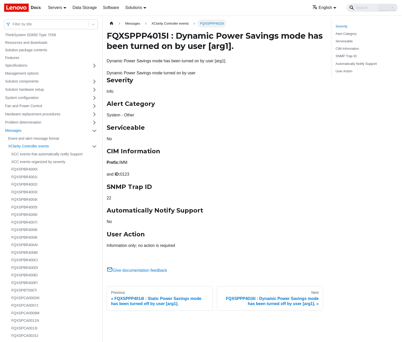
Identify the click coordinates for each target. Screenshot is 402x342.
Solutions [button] (133, 7)
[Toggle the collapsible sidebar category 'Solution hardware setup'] (94, 90)
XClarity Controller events (28, 146)
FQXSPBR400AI (24, 245)
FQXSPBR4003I (24, 192)
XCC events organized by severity (38, 162)
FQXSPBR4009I (24, 237)
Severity (341, 26)
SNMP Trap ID (346, 56)
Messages (13, 130)
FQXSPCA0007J (24, 305)
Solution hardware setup (24, 89)
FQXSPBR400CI (24, 260)
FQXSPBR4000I (24, 169)
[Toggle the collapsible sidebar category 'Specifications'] (94, 66)
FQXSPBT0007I (24, 290)
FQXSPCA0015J (24, 336)
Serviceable (344, 41)
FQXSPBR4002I (24, 184)
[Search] (372, 8)
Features (12, 58)
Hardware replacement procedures (33, 114)
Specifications (16, 65)
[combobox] (13, 24)
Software (111, 7)
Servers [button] (55, 7)
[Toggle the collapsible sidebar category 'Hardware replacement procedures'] (94, 114)
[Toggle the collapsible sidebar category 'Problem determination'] (94, 122)
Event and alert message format (33, 138)
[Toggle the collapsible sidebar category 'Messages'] (94, 131)
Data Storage (85, 7)
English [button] (322, 7)
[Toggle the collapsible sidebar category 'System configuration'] (94, 98)
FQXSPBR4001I (24, 177)
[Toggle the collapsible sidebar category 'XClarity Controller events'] (94, 146)
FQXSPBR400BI (24, 252)
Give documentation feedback (137, 270)
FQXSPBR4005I (24, 207)
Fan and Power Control (23, 106)
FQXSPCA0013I (24, 328)
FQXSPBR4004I (24, 199)
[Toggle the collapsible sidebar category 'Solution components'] (94, 81)
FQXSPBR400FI (24, 283)
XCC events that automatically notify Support (47, 154)
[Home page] (111, 23)
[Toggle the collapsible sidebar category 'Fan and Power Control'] (94, 106)
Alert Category (346, 34)
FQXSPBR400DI (24, 268)
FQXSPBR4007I (24, 222)
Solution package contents (26, 50)
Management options (22, 73)
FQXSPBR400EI (24, 275)
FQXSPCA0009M (25, 313)
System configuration (22, 98)
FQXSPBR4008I (24, 230)
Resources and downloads (26, 43)
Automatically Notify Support (356, 64)
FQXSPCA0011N (25, 320)
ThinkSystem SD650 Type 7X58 (30, 35)
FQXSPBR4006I (24, 215)
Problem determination (23, 122)
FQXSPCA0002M (25, 298)
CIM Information (347, 49)
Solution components (22, 81)
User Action (344, 71)
